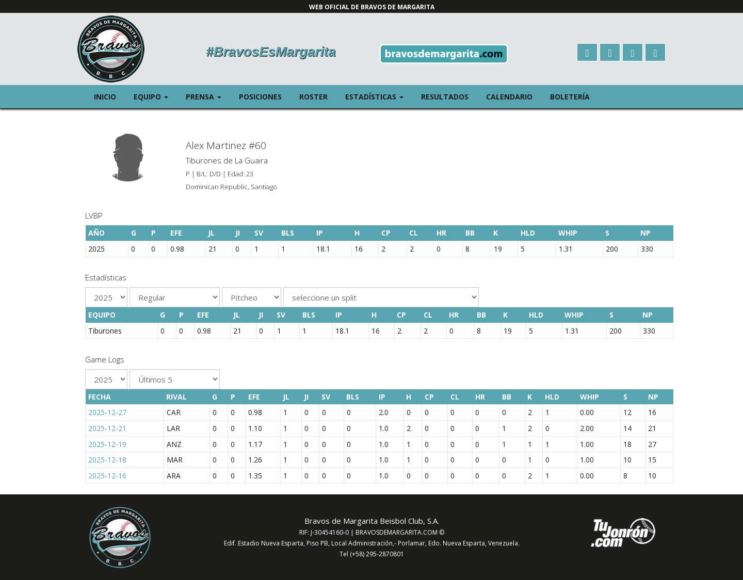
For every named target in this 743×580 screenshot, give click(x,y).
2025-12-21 (107, 428)
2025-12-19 (107, 444)
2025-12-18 (107, 460)
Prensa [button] (208, 96)
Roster (313, 97)
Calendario (509, 97)
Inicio (105, 97)
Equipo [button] (155, 96)
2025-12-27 (107, 412)
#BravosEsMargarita (270, 51)
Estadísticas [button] (378, 96)
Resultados (445, 97)
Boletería (570, 97)
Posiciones (260, 97)
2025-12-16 (107, 475)
